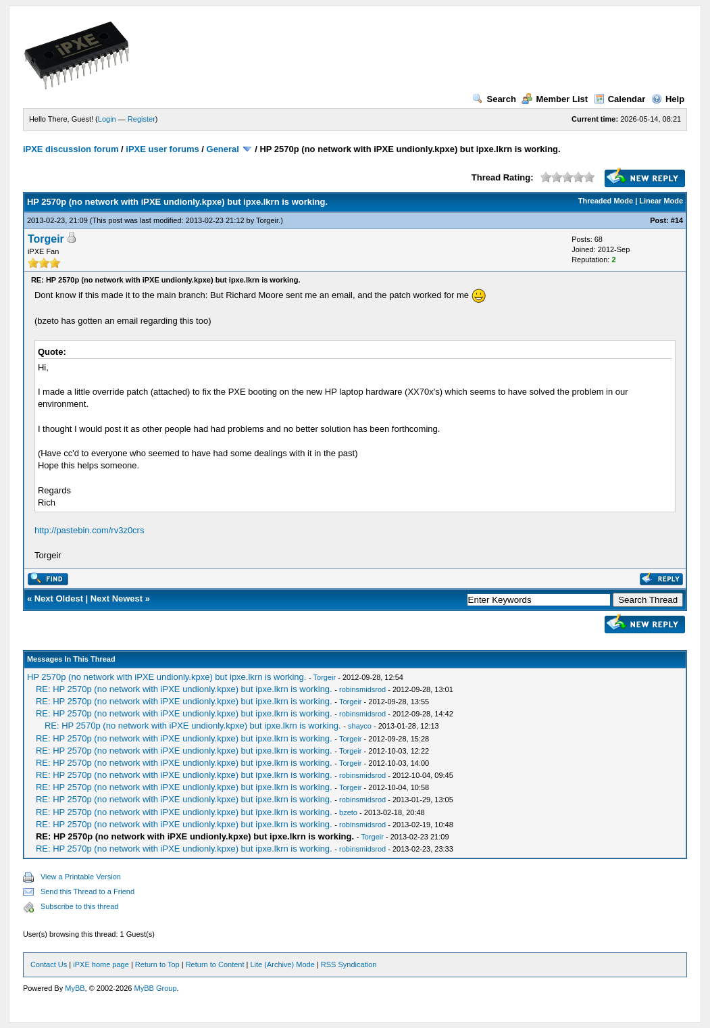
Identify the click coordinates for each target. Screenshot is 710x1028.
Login (107, 119)
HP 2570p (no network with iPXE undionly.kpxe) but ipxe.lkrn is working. (167, 677)
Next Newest (117, 598)
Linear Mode (661, 201)
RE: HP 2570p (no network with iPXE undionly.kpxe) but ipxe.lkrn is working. (184, 689)
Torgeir (267, 220)
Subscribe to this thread (80, 906)
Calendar (620, 99)
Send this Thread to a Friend (87, 891)
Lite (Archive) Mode (282, 964)
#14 (677, 220)
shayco (360, 726)
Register (141, 119)
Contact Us (48, 964)
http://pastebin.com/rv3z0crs (89, 530)
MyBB (74, 988)
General (223, 149)
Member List (555, 99)
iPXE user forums (162, 149)
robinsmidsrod (362, 689)
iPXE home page (101, 964)
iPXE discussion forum (71, 149)
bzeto (348, 812)
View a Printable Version (81, 877)
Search (493, 99)
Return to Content (215, 964)
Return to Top (157, 964)
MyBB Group (155, 988)
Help (667, 99)
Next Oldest (58, 598)
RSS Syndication (349, 964)
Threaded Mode (605, 201)
